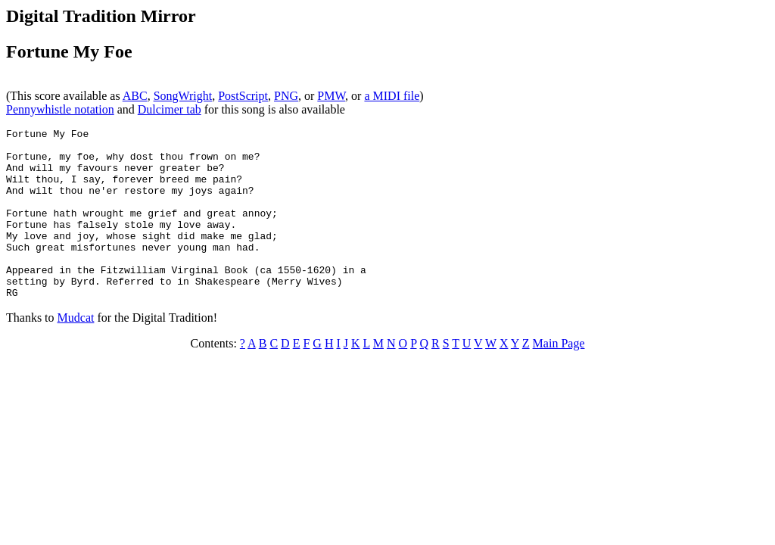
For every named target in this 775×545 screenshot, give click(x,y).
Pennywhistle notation (60, 109)
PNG (286, 95)
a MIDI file (391, 95)
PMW (331, 95)
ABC (135, 95)
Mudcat (76, 351)
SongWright (183, 95)
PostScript (243, 95)
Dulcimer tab (169, 109)
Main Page (559, 377)
